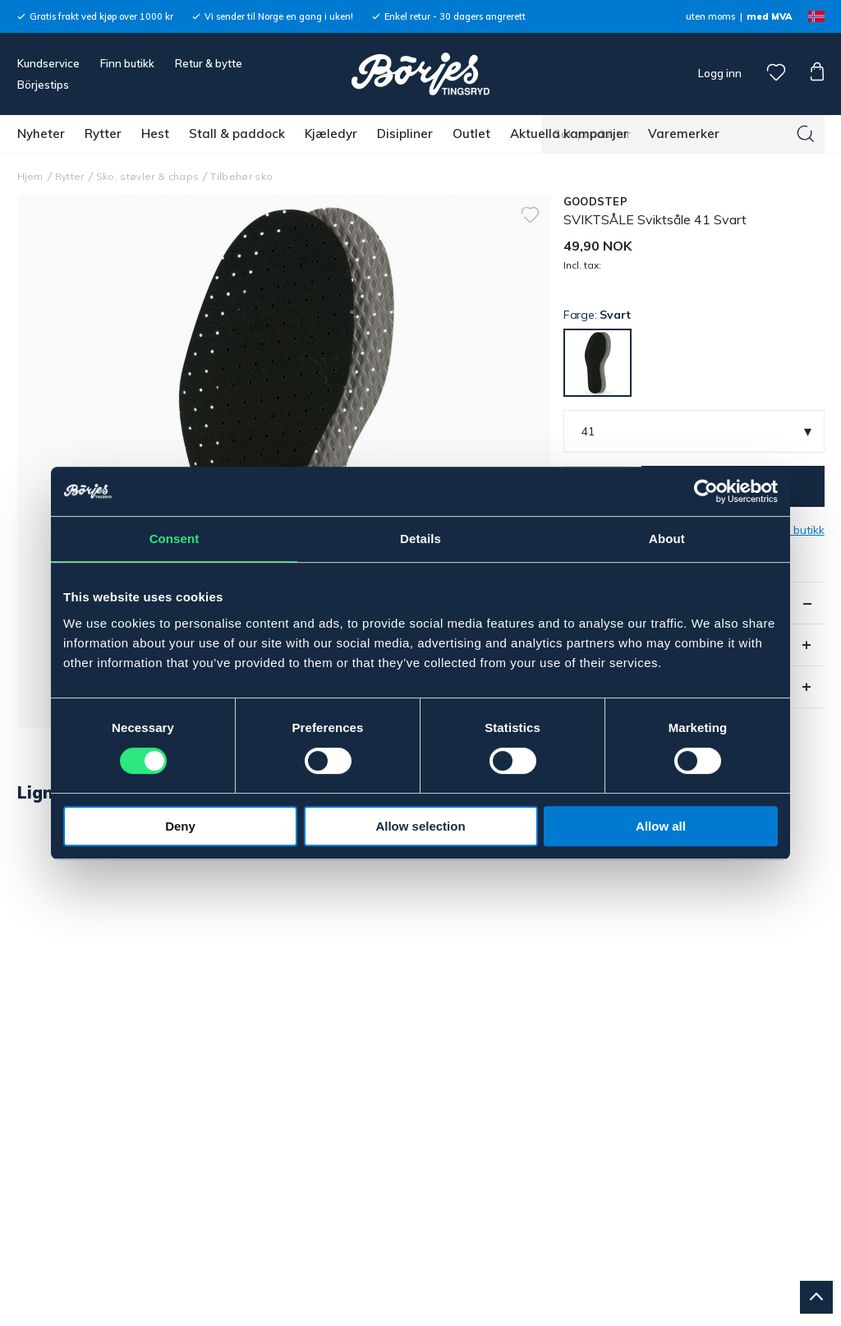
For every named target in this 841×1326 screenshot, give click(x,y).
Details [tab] (420, 539)
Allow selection (420, 826)
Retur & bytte (208, 63)
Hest (155, 133)
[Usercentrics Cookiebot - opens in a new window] (706, 491)
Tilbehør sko (241, 176)
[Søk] (806, 134)
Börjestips (43, 84)
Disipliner (405, 133)
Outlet (471, 133)
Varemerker (683, 133)
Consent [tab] (174, 539)
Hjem (30, 176)
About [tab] (667, 539)
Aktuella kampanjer (569, 133)
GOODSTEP (595, 201)
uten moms (710, 16)
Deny (180, 826)
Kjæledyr (331, 133)
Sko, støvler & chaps (148, 176)
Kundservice (48, 63)
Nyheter (41, 133)
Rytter (103, 133)
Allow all (661, 826)
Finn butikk (127, 63)
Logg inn (718, 73)
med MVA (769, 16)
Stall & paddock (237, 133)
